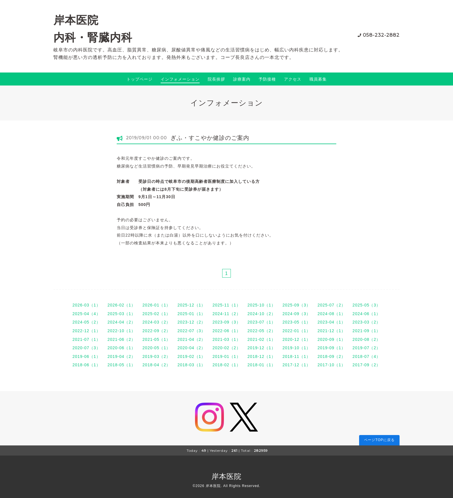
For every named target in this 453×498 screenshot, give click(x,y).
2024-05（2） (87, 322)
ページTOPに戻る (379, 440)
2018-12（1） (262, 356)
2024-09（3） (297, 313)
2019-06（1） (87, 356)
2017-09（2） (366, 365)
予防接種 (267, 79)
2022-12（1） (87, 330)
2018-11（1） (297, 356)
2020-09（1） (332, 339)
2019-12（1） (262, 347)
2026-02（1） (121, 305)
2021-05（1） (156, 339)
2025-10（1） (262, 305)
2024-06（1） (366, 313)
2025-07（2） (332, 305)
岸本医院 (226, 476)
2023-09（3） (226, 322)
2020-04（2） (191, 347)
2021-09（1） (366, 330)
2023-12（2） (191, 322)
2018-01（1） (262, 365)
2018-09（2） (332, 356)
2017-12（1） (297, 365)
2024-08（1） (332, 313)
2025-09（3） (297, 305)
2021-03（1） (226, 339)
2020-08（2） (366, 339)
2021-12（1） (332, 330)
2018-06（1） (87, 365)
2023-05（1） (297, 322)
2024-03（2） (156, 322)
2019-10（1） (297, 347)
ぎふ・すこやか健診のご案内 (209, 138)
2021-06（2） (121, 339)
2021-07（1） (87, 339)
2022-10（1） (121, 330)
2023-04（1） (332, 322)
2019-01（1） (226, 356)
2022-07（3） (191, 330)
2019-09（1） (332, 347)
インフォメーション (180, 79)
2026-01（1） (156, 305)
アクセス (292, 79)
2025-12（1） (191, 305)
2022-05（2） (262, 330)
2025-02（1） (156, 313)
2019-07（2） (366, 347)
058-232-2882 (381, 35)
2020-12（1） (297, 339)
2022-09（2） (156, 330)
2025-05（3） (366, 305)
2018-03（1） (191, 365)
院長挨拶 (216, 79)
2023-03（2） (366, 322)
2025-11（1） (226, 305)
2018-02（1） (226, 365)
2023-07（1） (262, 322)
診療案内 (241, 79)
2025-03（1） (121, 313)
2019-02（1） (191, 356)
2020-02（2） (226, 347)
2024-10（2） (262, 313)
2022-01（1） (297, 330)
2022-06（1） (226, 330)
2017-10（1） (332, 365)
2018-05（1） (121, 365)
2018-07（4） (366, 356)
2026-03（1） (87, 305)
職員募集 (318, 79)
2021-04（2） (191, 339)
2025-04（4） (87, 313)
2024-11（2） (226, 313)
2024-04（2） (121, 322)
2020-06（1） (121, 347)
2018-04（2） (156, 365)
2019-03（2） (156, 356)
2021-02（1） (262, 339)
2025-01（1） (191, 313)
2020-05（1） (156, 347)
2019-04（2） (121, 356)
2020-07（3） (87, 347)
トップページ (140, 79)
